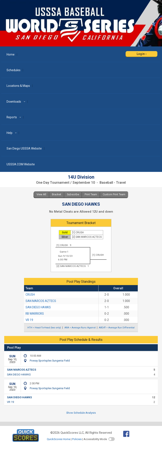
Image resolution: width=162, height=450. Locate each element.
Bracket (56, 194)
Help (12, 133)
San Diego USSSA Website (24, 148)
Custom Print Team (114, 194)
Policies (77, 439)
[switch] (111, 439)
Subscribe (73, 194)
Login (141, 54)
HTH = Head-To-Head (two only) (44, 327)
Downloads (16, 101)
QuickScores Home (58, 439)
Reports (14, 117)
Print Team (91, 194)
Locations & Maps (18, 85)
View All (41, 194)
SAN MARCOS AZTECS (41, 301)
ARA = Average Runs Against (80, 327)
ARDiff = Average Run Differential (117, 327)
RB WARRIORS (35, 313)
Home (11, 54)
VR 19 (29, 320)
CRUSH (30, 294)
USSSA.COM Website (21, 164)
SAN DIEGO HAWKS (38, 307)
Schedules (13, 70)
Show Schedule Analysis (81, 412)
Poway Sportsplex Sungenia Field (50, 360)
